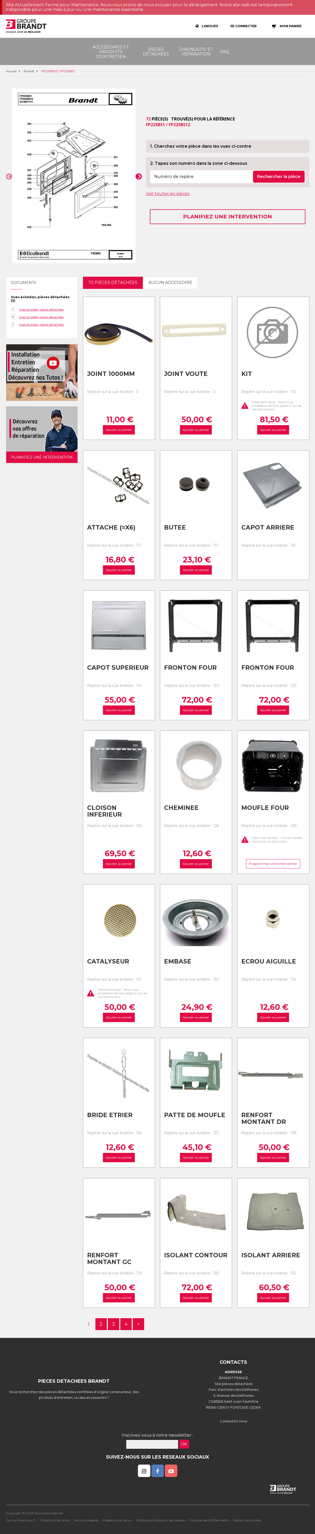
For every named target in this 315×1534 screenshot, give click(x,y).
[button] (9, 176)
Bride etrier (109, 1115)
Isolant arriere (270, 1255)
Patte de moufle (194, 1115)
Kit (246, 373)
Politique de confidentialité (208, 1520)
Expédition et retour (117, 1520)
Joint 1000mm (111, 373)
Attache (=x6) (111, 527)
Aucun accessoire (170, 282)
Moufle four (265, 807)
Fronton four (190, 667)
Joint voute (186, 373)
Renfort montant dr (263, 1118)
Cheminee (181, 807)
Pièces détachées (156, 51)
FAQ (224, 51)
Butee (175, 527)
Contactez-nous (233, 1421)
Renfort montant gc (109, 1259)
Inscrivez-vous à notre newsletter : (157, 1435)
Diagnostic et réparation (196, 51)
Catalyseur (108, 961)
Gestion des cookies (247, 1520)
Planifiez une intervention (227, 216)
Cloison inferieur (104, 811)
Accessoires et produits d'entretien (111, 52)
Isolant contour (195, 1255)
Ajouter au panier (119, 430)
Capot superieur (118, 667)
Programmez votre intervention (273, 864)
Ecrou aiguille (268, 961)
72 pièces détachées (112, 282)
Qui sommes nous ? (21, 1520)
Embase (177, 961)
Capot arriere (267, 527)
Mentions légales (86, 1520)
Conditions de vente (54, 1520)
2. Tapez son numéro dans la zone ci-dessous (198, 163)
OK (184, 1444)
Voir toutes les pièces (167, 193)
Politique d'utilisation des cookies (161, 1520)
